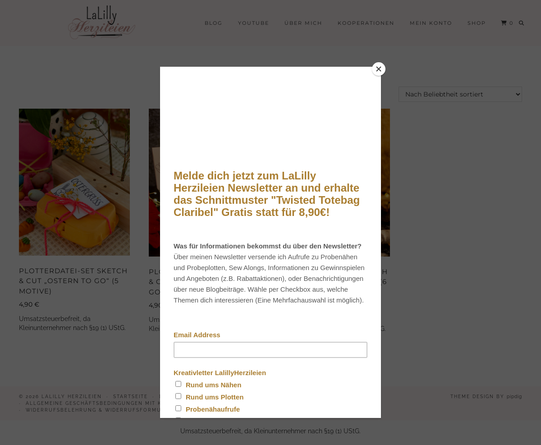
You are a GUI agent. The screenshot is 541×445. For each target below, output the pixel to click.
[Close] (378, 69)
